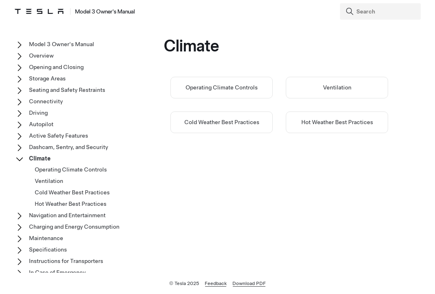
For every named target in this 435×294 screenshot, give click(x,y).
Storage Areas (47, 78)
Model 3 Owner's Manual (61, 44)
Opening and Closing (56, 67)
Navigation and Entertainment (67, 215)
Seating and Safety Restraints (67, 90)
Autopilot (41, 124)
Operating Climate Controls (221, 87)
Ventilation (337, 87)
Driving (38, 112)
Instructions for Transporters (66, 261)
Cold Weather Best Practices (221, 122)
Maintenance (46, 238)
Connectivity (46, 101)
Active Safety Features (58, 135)
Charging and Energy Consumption (74, 226)
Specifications (48, 249)
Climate (40, 158)
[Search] (381, 11)
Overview (41, 55)
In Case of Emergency (57, 272)
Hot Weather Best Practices (337, 122)
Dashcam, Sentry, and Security (68, 147)
